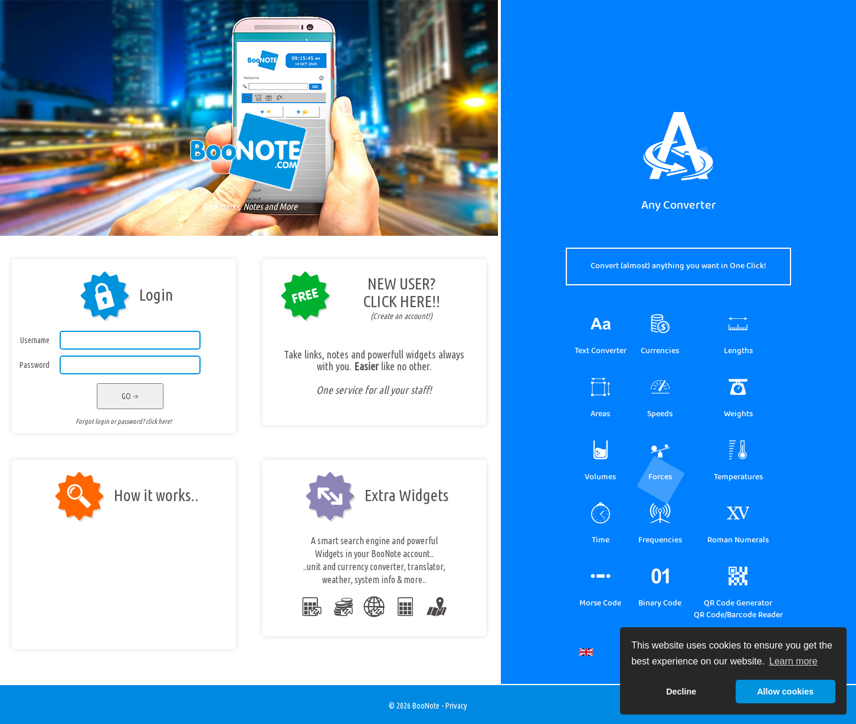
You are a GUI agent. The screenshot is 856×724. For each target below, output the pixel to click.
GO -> (130, 396)
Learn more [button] (793, 661)
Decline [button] (681, 691)
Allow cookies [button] (785, 691)
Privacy (456, 705)
